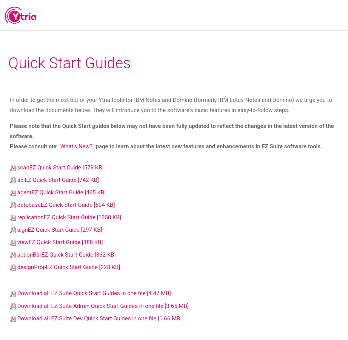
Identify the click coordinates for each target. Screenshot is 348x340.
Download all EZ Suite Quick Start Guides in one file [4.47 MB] (90, 293)
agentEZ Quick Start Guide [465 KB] (58, 192)
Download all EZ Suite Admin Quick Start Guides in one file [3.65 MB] (99, 306)
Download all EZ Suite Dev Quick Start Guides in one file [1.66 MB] (96, 318)
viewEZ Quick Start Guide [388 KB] (56, 242)
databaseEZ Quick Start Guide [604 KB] (62, 205)
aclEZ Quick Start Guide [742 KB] (54, 180)
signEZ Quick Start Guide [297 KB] (56, 229)
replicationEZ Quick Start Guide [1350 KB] (65, 217)
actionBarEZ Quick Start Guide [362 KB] (62, 254)
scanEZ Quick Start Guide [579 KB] (56, 167)
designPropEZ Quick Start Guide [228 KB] (65, 267)
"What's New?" (77, 146)
